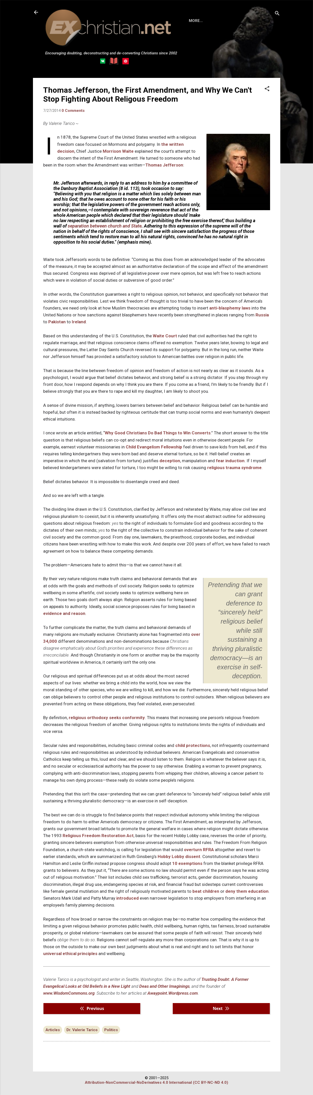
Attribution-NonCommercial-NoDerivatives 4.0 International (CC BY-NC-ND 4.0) (156, 1082)
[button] (267, 89)
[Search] (277, 14)
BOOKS (215, 20)
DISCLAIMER (243, 20)
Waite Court (165, 335)
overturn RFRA (199, 849)
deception (169, 460)
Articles (52, 1030)
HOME (194, 20)
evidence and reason (64, 613)
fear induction (230, 460)
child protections (192, 745)
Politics (111, 1030)
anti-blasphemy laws (229, 308)
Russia (262, 314)
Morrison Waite (118, 151)
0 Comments (73, 110)
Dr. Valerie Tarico (82, 1030)
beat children (205, 891)
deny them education (247, 891)
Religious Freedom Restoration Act (98, 835)
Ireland (79, 321)
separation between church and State (105, 226)
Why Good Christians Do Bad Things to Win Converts (158, 432)
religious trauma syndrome (234, 467)
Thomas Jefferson (164, 165)
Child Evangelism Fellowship (154, 446)
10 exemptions (187, 863)
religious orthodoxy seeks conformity (107, 717)
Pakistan (57, 321)
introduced (127, 898)
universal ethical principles (70, 953)
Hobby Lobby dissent (179, 856)
